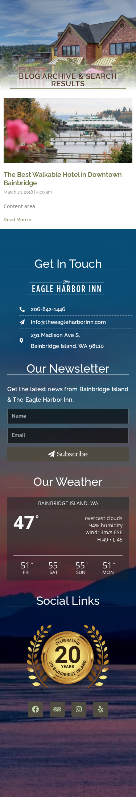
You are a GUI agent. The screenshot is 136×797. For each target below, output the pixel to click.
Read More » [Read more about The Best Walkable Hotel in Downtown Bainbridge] (18, 219)
